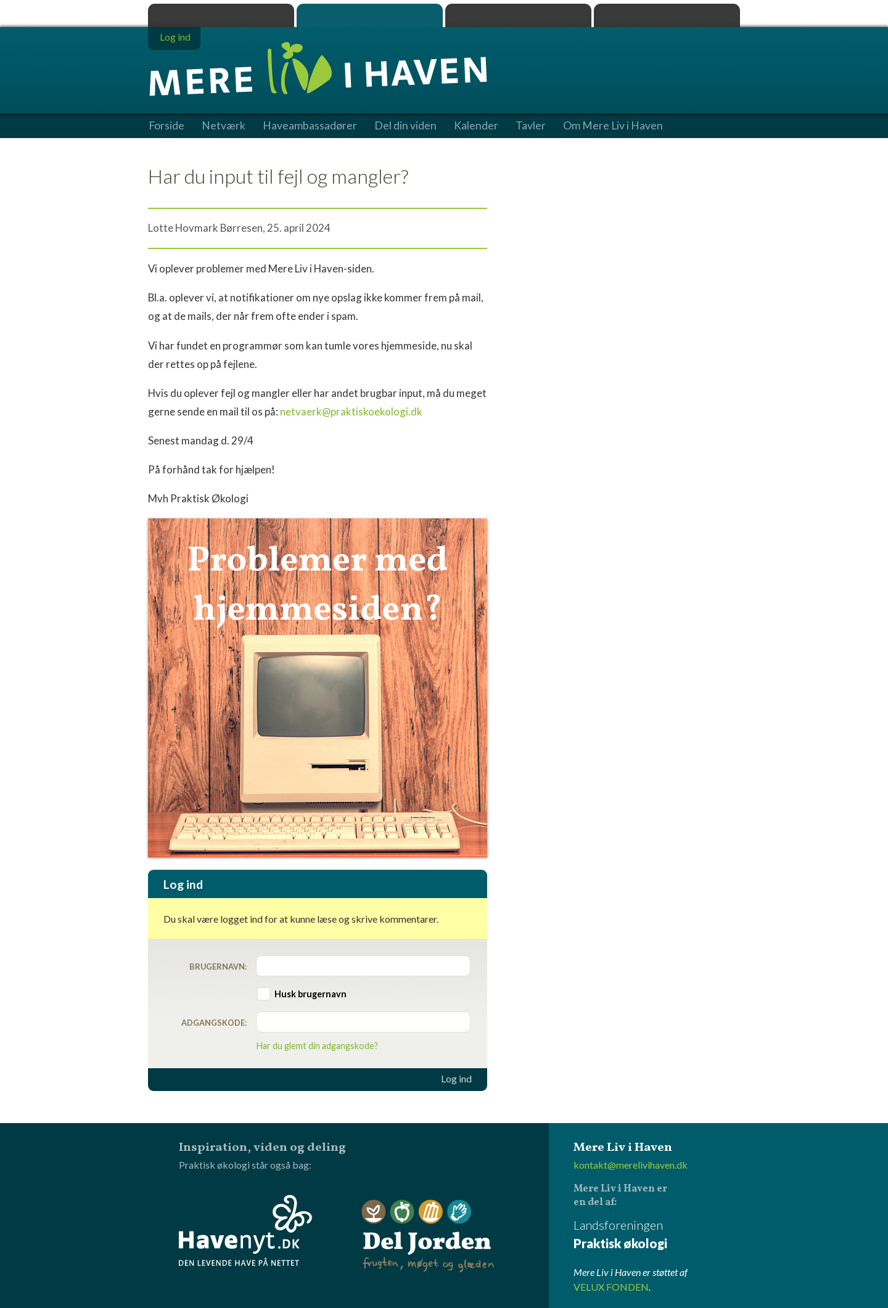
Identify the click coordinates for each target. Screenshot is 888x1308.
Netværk (223, 125)
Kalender (476, 125)
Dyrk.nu (518, 15)
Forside (166, 125)
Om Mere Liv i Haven (613, 125)
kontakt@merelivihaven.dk (631, 1165)
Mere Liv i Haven (370, 15)
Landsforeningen (657, 1235)
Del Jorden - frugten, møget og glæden (428, 1236)
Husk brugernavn (310, 994)
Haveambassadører (310, 125)
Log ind (456, 1079)
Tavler (531, 125)
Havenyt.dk (667, 15)
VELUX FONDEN (611, 1287)
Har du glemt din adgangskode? (317, 1045)
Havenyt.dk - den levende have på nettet (245, 1230)
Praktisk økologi (221, 15)
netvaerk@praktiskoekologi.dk (351, 411)
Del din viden (405, 125)
